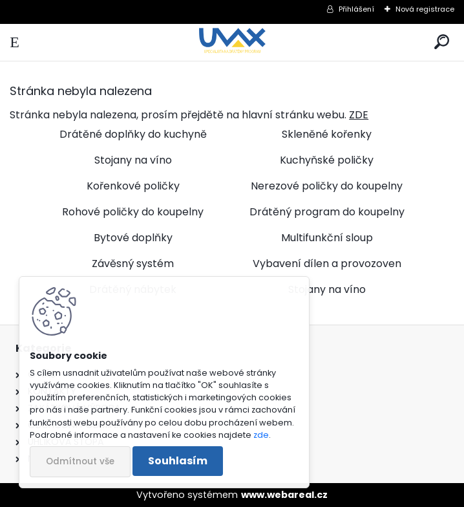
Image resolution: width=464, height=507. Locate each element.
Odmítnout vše (80, 461)
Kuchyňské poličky (327, 160)
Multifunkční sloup (327, 237)
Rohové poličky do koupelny (133, 211)
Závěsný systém (133, 263)
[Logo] (232, 42)
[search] (441, 42)
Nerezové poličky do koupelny (327, 185)
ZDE (358, 114)
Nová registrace (424, 9)
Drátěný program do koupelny (327, 211)
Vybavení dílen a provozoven (327, 263)
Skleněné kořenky (327, 134)
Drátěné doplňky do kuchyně (133, 134)
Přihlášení (356, 9)
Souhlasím (177, 460)
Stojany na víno (133, 160)
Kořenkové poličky (133, 185)
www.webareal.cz (284, 494)
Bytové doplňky (133, 237)
